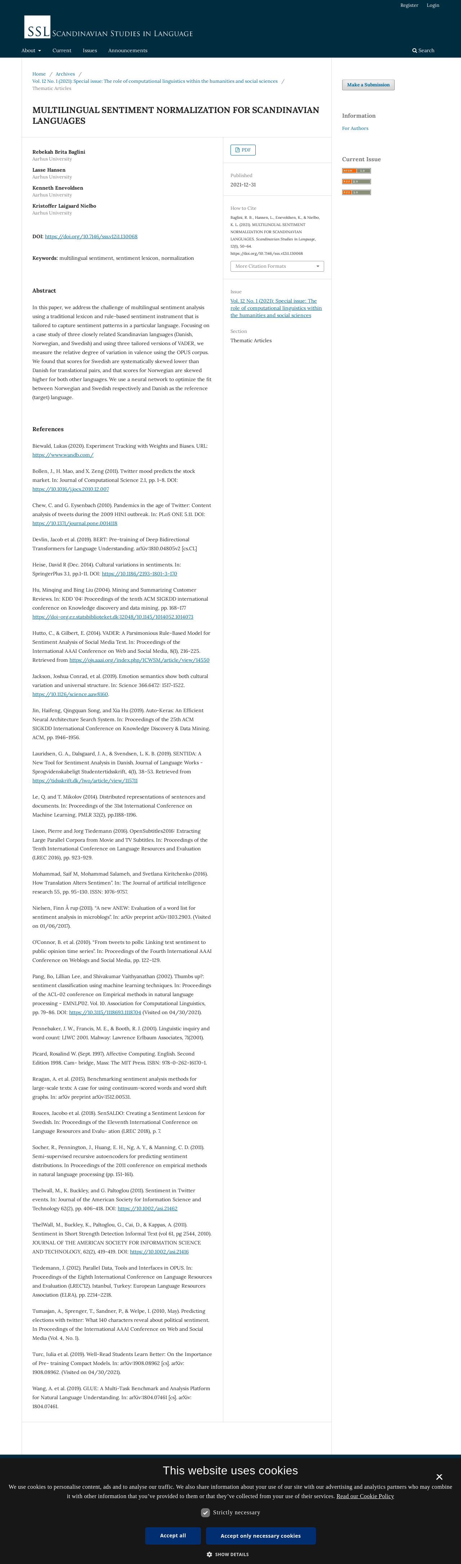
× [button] (439, 1479)
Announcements (127, 50)
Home (39, 74)
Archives (65, 74)
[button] (230, 1554)
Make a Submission (368, 85)
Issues (90, 50)
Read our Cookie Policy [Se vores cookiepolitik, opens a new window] (365, 1496)
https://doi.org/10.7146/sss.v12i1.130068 (91, 236)
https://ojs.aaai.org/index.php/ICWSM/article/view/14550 (140, 660)
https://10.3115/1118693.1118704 (105, 1012)
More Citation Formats (261, 266)
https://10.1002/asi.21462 (148, 1208)
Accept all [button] (173, 1535)
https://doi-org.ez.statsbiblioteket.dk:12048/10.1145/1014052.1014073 (112, 617)
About (29, 50)
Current (62, 50)
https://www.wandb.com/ (63, 455)
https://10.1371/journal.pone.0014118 (74, 523)
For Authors (355, 128)
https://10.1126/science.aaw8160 (70, 694)
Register (409, 5)
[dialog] (230, 1511)
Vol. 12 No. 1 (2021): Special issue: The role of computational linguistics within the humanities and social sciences (155, 81)
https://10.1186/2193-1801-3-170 (139, 573)
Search (423, 50)
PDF (246, 150)
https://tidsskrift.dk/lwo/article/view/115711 (85, 780)
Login (433, 5)
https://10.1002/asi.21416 (159, 1251)
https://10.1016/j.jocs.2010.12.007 (70, 489)
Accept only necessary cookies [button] (261, 1535)
